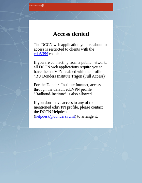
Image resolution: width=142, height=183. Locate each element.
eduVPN (41, 54)
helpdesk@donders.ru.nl (55, 116)
